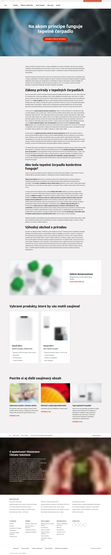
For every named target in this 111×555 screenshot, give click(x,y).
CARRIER (24, 553)
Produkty (15, 5)
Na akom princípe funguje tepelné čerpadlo (41, 435)
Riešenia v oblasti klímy (27, 5)
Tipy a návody (24, 435)
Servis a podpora (40, 5)
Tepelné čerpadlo (30, 173)
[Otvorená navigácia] (5, 5)
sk (10, 435)
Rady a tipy (50, 5)
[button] (97, 435)
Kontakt (58, 5)
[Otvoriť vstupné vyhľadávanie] (100, 5)
